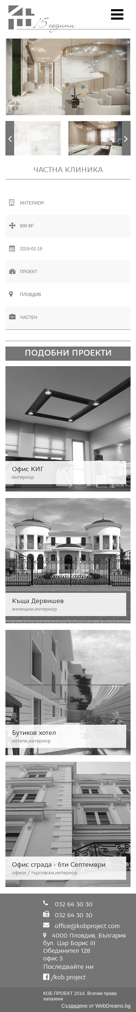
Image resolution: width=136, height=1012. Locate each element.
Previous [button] (9, 138)
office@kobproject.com (87, 926)
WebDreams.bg (113, 1006)
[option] (68, 77)
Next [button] (126, 138)
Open (117, 14)
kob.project (69, 977)
